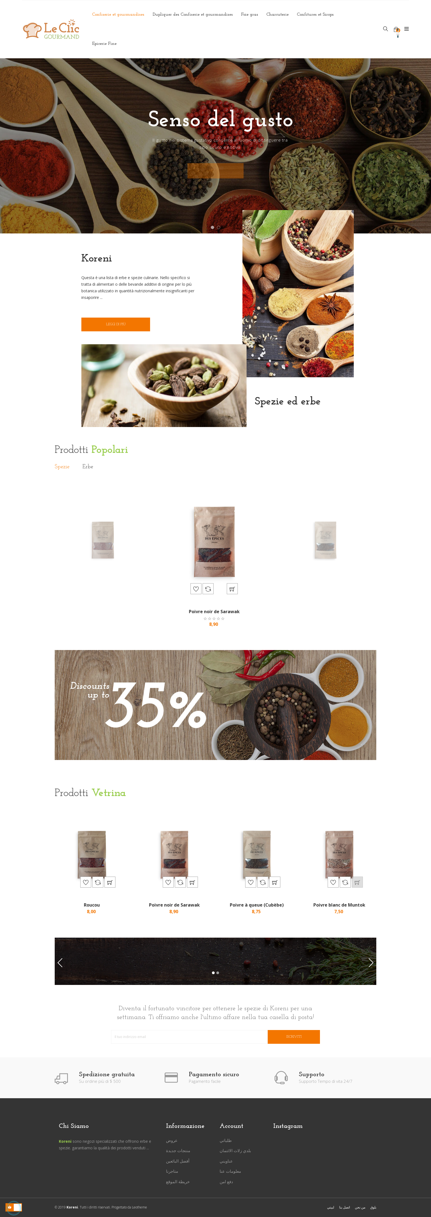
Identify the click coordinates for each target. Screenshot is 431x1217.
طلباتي (226, 1140)
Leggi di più (116, 324)
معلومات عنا (230, 1171)
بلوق (373, 1207)
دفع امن (226, 1181)
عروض (172, 1140)
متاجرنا (172, 1171)
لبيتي (330, 1207)
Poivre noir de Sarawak (214, 611)
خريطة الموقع (178, 1181)
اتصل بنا (344, 1207)
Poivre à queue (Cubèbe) (257, 905)
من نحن (360, 1207)
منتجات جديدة (178, 1150)
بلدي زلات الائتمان (235, 1150)
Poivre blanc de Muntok (339, 905)
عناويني (226, 1161)
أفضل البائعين (177, 1161)
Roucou (92, 905)
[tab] (62, 467)
